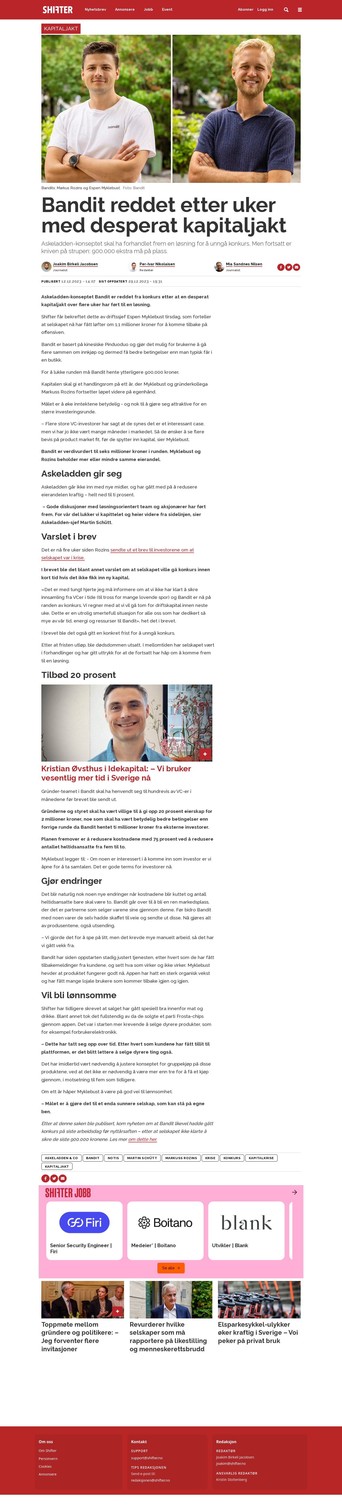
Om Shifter (47, 1450)
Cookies (45, 1466)
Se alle (168, 1268)
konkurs (232, 1158)
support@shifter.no (146, 1458)
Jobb (148, 9)
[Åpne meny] (300, 10)
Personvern (48, 1458)
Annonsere (125, 9)
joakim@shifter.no (231, 1463)
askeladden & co (61, 1158)
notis (113, 1158)
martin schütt (142, 1158)
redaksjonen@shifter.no (150, 1480)
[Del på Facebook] (281, 267)
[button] (293, 1192)
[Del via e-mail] (296, 267)
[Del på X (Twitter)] (288, 267)
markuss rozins (181, 1158)
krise (210, 1158)
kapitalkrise (261, 1158)
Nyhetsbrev (95, 9)
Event (167, 9)
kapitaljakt (57, 1166)
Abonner (245, 9)
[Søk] (286, 9)
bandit (92, 1158)
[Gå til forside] (58, 9)
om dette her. (142, 1139)
